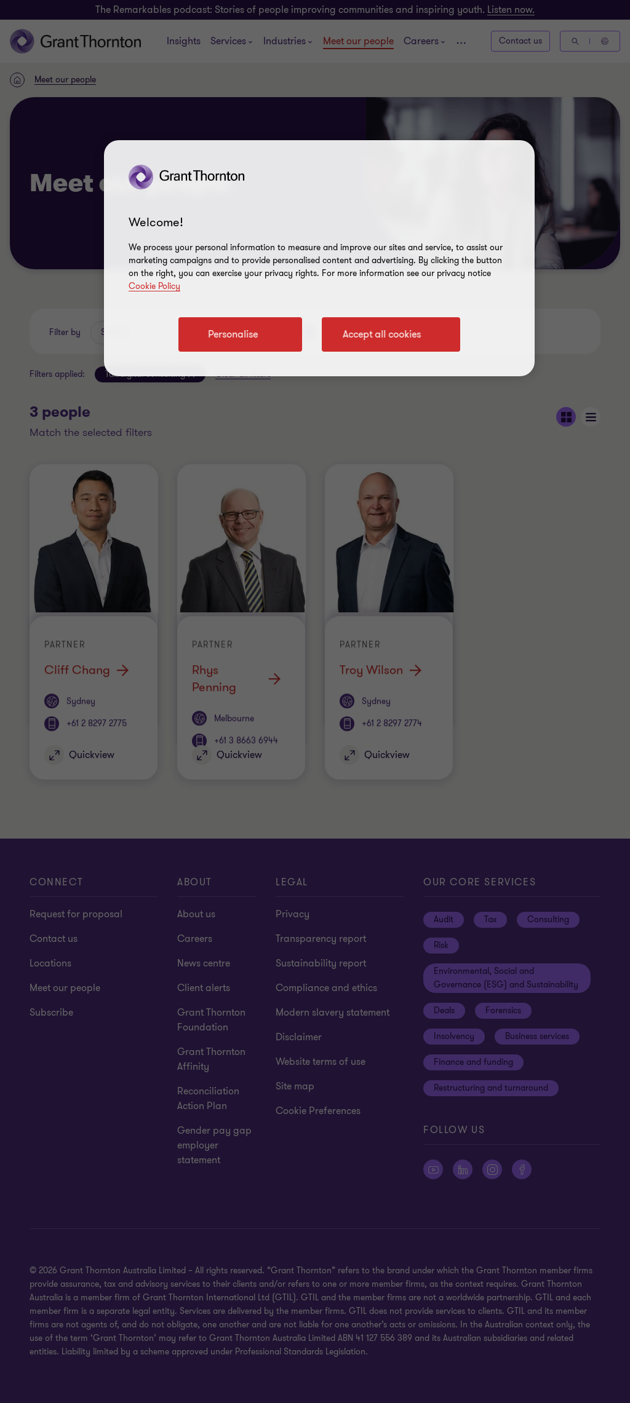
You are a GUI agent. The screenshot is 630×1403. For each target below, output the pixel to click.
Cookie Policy (154, 286)
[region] (319, 258)
